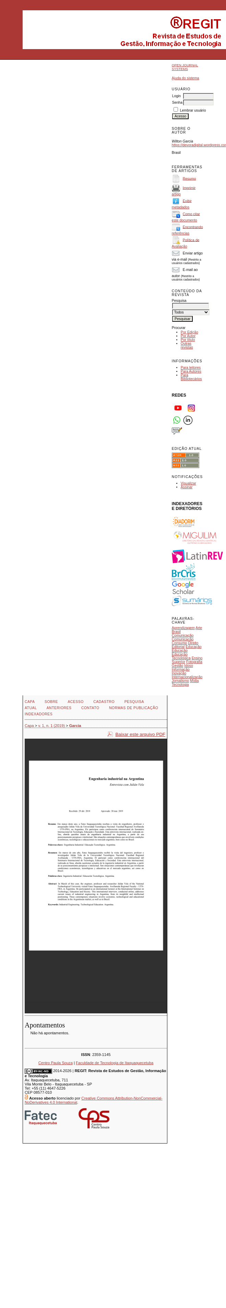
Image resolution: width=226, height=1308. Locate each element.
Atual (31, 708)
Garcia (75, 726)
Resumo (189, 178)
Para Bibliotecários (191, 377)
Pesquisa (134, 702)
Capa (30, 702)
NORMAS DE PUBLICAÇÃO (133, 708)
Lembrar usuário (193, 110)
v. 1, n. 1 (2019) (51, 726)
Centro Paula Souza (55, 1063)
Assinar (187, 487)
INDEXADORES (38, 714)
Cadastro (104, 702)
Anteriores (59, 708)
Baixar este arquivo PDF (140, 734)
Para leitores (191, 367)
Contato (90, 708)
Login (176, 96)
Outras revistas (187, 345)
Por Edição (189, 332)
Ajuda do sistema (185, 78)
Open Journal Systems (185, 67)
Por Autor (188, 336)
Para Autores (191, 371)
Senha (177, 102)
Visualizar (188, 483)
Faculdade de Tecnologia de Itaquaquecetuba (114, 1063)
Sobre (51, 702)
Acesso (75, 702)
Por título (188, 340)
